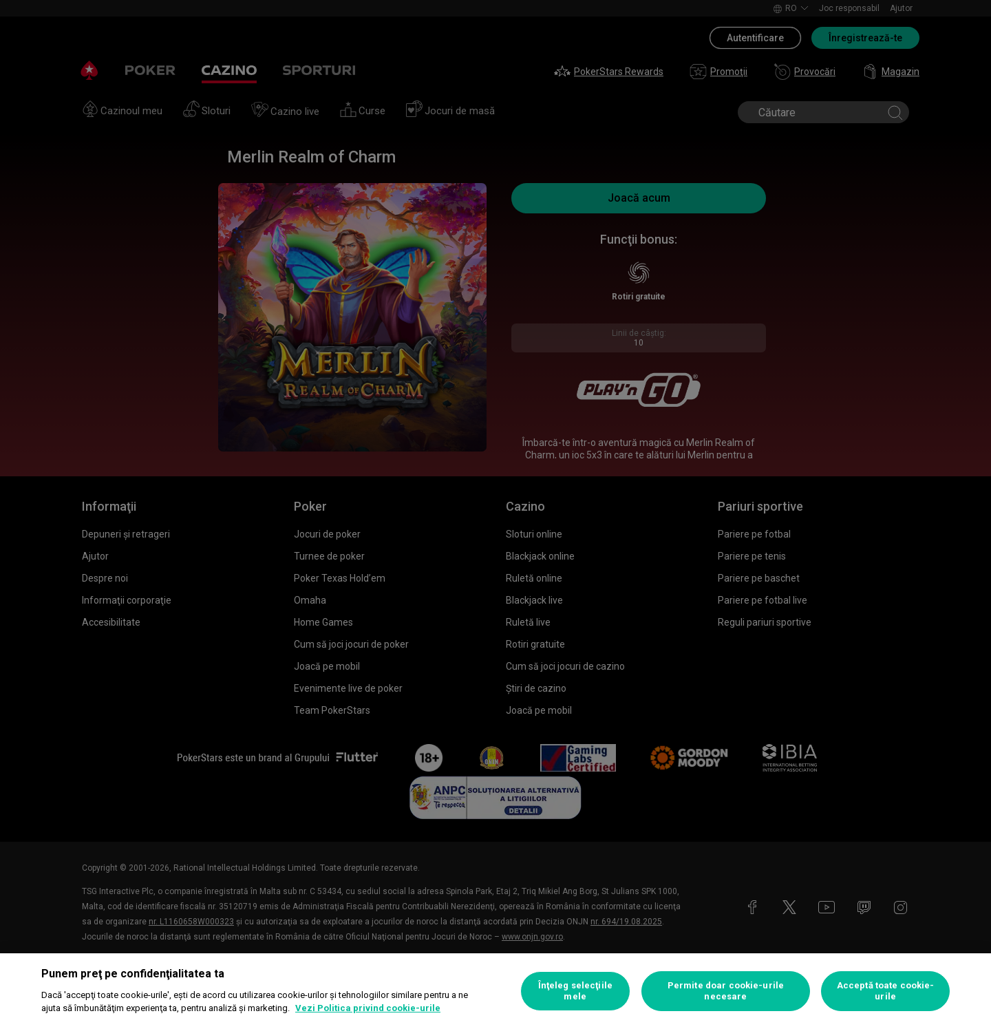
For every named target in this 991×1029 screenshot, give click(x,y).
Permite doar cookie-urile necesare (726, 990)
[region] (495, 991)
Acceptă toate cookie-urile (886, 990)
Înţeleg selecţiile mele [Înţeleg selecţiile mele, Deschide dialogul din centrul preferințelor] (575, 990)
